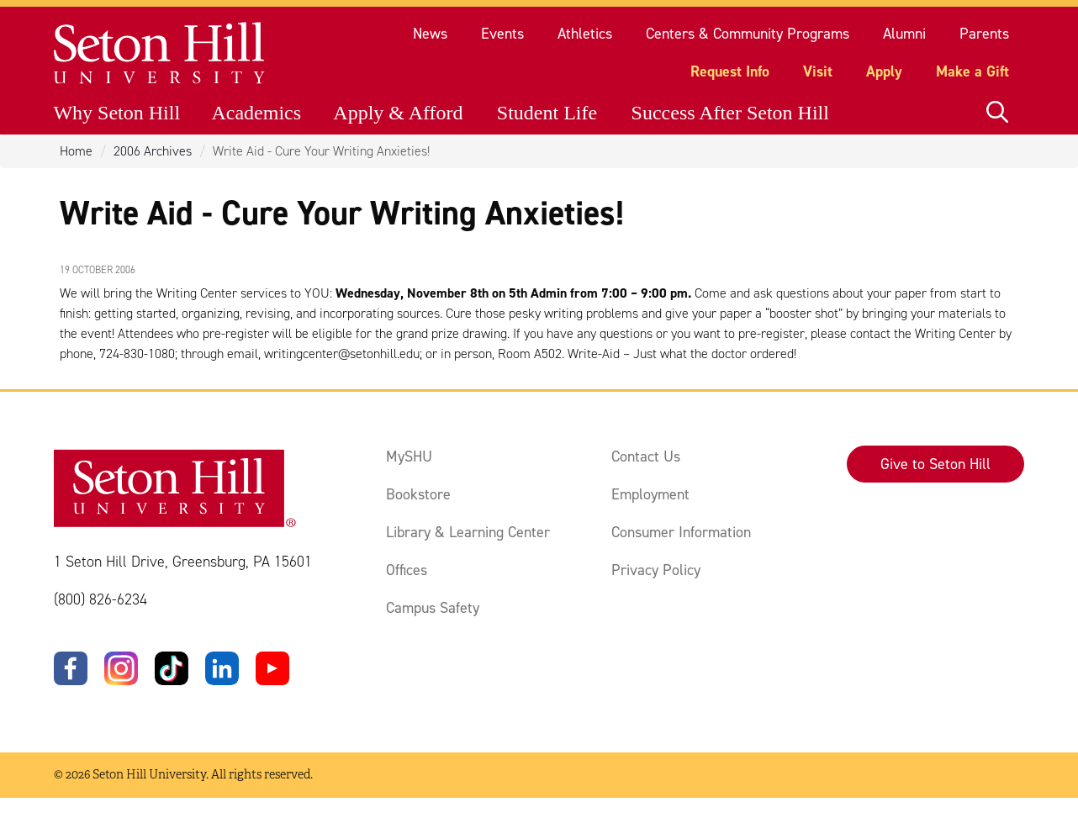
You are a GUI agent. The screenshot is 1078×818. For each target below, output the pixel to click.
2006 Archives (153, 151)
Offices (406, 570)
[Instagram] (121, 668)
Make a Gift (972, 71)
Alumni (904, 34)
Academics (256, 113)
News (430, 34)
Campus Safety (432, 608)
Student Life (547, 113)
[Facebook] (70, 668)
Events (502, 34)
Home (76, 151)
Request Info (729, 71)
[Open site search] (997, 113)
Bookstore (418, 494)
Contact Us (645, 456)
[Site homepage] (160, 53)
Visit (817, 71)
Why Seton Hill (116, 113)
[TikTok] (171, 668)
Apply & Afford (397, 113)
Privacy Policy (655, 570)
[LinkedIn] (222, 668)
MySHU (409, 456)
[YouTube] (272, 668)
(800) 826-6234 (100, 599)
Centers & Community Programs (747, 34)
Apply (884, 71)
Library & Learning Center (468, 532)
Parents (984, 34)
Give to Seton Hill (935, 464)
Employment (650, 494)
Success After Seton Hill (730, 113)
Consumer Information (681, 532)
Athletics (584, 34)
